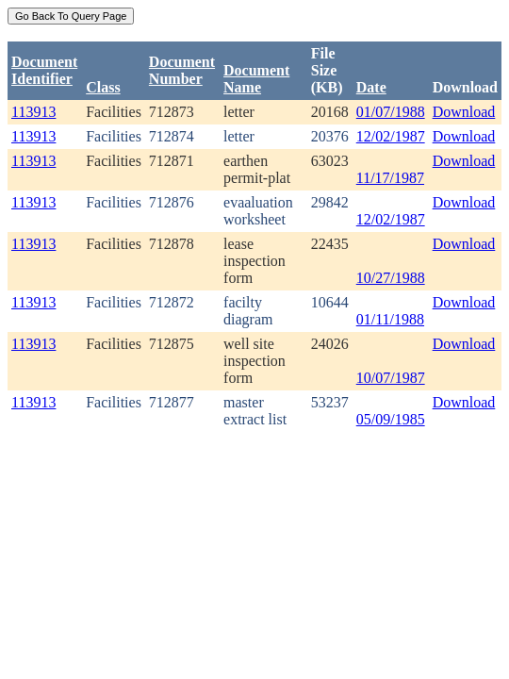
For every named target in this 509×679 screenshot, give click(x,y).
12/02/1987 (390, 136)
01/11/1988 (390, 319)
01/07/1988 (390, 112)
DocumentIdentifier (44, 70)
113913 (33, 112)
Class (103, 87)
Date (371, 87)
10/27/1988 (390, 278)
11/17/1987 (390, 178)
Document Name (256, 78)
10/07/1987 (390, 378)
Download (464, 112)
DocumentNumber (182, 70)
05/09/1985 (390, 419)
